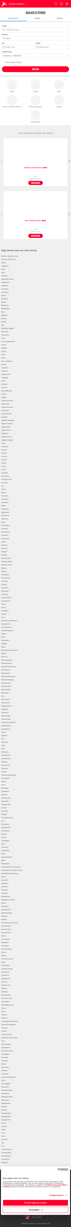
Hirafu (3, 443)
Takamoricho (6, 985)
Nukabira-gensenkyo (8, 775)
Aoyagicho (5, 266)
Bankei (3, 295)
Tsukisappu (5, 1054)
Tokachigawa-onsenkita (9, 1021)
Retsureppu (5, 863)
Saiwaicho (4, 880)
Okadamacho (6, 798)
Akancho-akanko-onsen (9, 256)
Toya (3, 1041)
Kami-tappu (5, 525)
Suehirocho (5, 972)
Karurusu (4, 548)
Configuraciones (56, 1195)
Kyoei (3, 637)
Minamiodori (6, 673)
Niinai (3, 732)
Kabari (3, 506)
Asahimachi (5, 282)
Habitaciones (7, 52)
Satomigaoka (6, 909)
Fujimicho (4, 368)
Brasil (12, 86)
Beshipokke (5, 308)
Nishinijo (4, 762)
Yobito (3, 1129)
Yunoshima (5, 1159)
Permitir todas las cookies (35, 1203)
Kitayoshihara (6, 597)
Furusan (4, 387)
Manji (3, 647)
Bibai (3, 312)
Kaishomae (5, 515)
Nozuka (4, 772)
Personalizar (35, 1210)
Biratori (4, 318)
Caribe (35, 86)
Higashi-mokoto (7, 423)
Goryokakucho (6, 391)
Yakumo (4, 1106)
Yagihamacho (6, 1103)
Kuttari (3, 634)
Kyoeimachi (5, 640)
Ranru (3, 860)
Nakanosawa (6, 716)
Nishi (3, 745)
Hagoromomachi (7, 400)
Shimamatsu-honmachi (9, 923)
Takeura (4, 988)
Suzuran (4, 982)
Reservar (35, 182)
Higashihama (6, 430)
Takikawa (4, 992)
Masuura (4, 657)
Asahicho (4, 276)
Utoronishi (5, 1087)
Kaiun (3, 522)
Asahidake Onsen (7, 279)
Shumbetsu (5, 965)
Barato (3, 302)
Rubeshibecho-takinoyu (9, 873)
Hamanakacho (6, 414)
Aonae (3, 263)
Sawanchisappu (6, 913)
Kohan (3, 607)
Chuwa (3, 345)
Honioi (3, 466)
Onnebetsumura (7, 817)
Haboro (4, 394)
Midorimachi (5, 670)
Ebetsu (3, 351)
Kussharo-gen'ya (7, 630)
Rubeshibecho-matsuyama (11, 867)
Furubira (4, 384)
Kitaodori (4, 588)
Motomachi (5, 699)
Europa (59, 101)
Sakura (3, 903)
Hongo (3, 463)
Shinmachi (5, 942)
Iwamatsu (4, 499)
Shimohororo (6, 932)
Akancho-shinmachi (8, 259)
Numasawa (5, 778)
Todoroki (4, 1018)
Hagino (3, 397)
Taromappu (5, 1001)
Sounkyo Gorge (6, 969)
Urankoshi (5, 1074)
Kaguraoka (5, 512)
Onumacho (5, 824)
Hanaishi (4, 417)
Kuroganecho (6, 624)
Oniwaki (4, 814)
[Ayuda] (61, 3)
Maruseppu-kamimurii (9, 650)
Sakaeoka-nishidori (8, 900)
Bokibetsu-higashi (7, 328)
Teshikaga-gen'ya (7, 1005)
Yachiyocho (5, 1100)
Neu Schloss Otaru (35, 220)
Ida (3, 43)
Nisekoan (4, 742)
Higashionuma (6, 437)
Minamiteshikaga (7, 680)
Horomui (4, 483)
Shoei (3, 962)
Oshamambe (6, 827)
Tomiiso (4, 1031)
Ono (2, 821)
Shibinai (4, 919)
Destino (5, 34)
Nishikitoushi (6, 758)
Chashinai (4, 331)
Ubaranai (4, 1061)
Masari (3, 653)
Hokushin (4, 446)
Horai (3, 469)
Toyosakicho (5, 1047)
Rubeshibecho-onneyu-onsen (11, 870)
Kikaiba (3, 571)
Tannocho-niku (6, 998)
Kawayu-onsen (6, 565)
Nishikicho (5, 752)
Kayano (4, 568)
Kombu (4, 614)
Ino (2, 486)
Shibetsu (4, 916)
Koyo (3, 617)
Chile (59, 86)
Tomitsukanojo (6, 1034)
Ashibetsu (4, 285)
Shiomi (3, 952)
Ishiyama (4, 496)
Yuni (2, 1146)
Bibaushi (4, 315)
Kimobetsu (5, 574)
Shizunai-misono (7, 959)
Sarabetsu (4, 906)
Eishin (3, 354)
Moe (2, 696)
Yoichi (3, 1136)
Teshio (3, 1008)
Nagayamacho (6, 706)
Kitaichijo (4, 581)
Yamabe (4, 1110)
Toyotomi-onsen (7, 1051)
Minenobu (5, 693)
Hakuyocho (5, 404)
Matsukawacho (6, 660)
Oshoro (4, 834)
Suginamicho (6, 978)
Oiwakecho (5, 791)
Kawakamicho (6, 558)
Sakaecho (4, 886)
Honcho (4, 450)
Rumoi (3, 877)
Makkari (4, 643)
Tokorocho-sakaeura (8, 1024)
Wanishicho (5, 1093)
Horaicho (4, 473)
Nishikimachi (5, 755)
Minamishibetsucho (8, 676)
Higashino (4, 433)
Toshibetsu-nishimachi (9, 1038)
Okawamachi (6, 804)
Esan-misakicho (6, 361)
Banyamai (4, 299)
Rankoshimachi (6, 857)
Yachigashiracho (7, 1097)
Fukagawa (4, 377)
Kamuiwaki (5, 538)
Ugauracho (5, 1067)
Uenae (3, 1064)
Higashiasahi (5, 427)
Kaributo (4, 545)
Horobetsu (5, 476)
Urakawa (4, 1070)
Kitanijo (4, 584)
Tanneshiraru (6, 995)
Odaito (3, 781)
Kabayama (5, 509)
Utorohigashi (6, 1084)
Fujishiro (4, 371)
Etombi (3, 364)
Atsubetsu (5, 289)
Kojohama (5, 611)
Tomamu (4, 1028)
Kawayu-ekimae (7, 561)
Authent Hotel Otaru (35, 168)
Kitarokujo (5, 591)
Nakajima (4, 709)
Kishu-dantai (5, 578)
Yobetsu (4, 1126)
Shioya (3, 955)
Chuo (3, 338)
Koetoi (3, 604)
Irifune (3, 492)
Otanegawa (5, 840)
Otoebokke (5, 850)
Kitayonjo (4, 594)
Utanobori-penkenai (8, 1077)
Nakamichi (5, 712)
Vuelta (38, 43)
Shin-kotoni (5, 939)
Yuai (2, 1143)
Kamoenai (4, 535)
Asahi (3, 269)
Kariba (3, 542)
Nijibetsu (4, 735)
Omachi (4, 808)
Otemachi (4, 847)
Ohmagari (4, 788)
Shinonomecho (6, 949)
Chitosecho (5, 335)
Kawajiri (4, 551)
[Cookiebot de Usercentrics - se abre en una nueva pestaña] (57, 1169)
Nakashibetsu (6, 726)
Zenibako (4, 1162)
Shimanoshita (6, 926)
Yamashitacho (6, 1113)
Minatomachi (6, 683)
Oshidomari (5, 831)
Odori (3, 785)
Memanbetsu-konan (8, 666)
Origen (4, 26)
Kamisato (4, 529)
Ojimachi (4, 795)
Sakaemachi (5, 896)
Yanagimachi (5, 1120)
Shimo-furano (6, 929)
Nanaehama (5, 729)
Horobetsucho (6, 479)
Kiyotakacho (5, 601)
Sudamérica (35, 116)
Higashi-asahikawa (7, 420)
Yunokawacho (6, 1152)
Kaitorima (4, 519)
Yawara (3, 1123)
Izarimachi (5, 502)
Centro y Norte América (12, 101)
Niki (2, 739)
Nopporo (4, 768)
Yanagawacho (6, 1116)
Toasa (3, 1011)
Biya (2, 325)
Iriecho (3, 489)
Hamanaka (5, 410)
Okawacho (5, 801)
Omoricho (4, 811)
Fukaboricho (5, 374)
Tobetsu (4, 1015)
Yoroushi (4, 1139)
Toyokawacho (6, 1044)
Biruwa (3, 322)
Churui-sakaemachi (8, 341)
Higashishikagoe (7, 440)
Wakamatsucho (6, 1090)
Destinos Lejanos (35, 101)
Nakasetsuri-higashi (8, 722)
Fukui (3, 381)
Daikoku (4, 348)
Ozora (3, 854)
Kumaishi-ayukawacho (9, 620)
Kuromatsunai (6, 627)
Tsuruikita (4, 1057)
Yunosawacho (6, 1156)
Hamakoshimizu (7, 407)
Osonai (3, 837)
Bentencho (5, 305)
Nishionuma (5, 765)
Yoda (3, 1133)
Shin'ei (3, 936)
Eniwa (3, 358)
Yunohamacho (6, 1149)
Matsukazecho (6, 663)
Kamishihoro (5, 532)
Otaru (3, 844)
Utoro (3, 1080)
